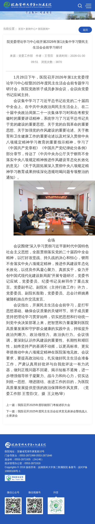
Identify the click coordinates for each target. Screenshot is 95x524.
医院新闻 (43, 28)
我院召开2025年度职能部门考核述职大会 (44, 405)
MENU (88, 6)
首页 (20, 28)
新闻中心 (31, 28)
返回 (85, 29)
